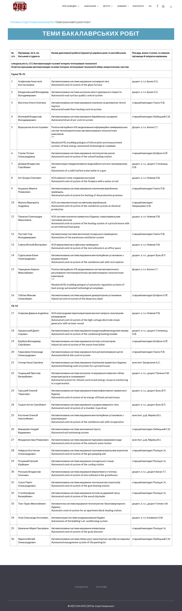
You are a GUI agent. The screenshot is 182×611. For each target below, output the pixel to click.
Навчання (90, 6)
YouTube (101, 586)
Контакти (138, 6)
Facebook (81, 586)
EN (150, 6)
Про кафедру (69, 6)
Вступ (106, 6)
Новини (121, 6)
